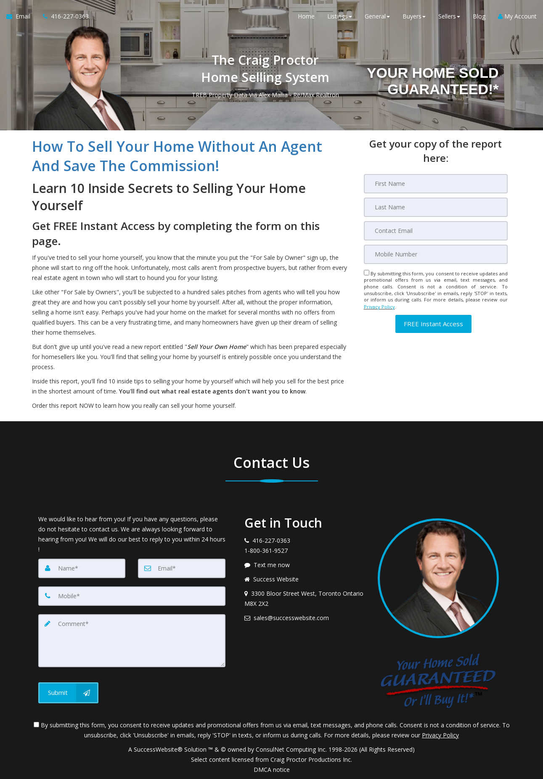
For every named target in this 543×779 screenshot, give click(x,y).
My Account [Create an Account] (517, 17)
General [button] (377, 17)
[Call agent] (63, 16)
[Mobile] (436, 254)
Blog (479, 17)
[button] (433, 323)
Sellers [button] (449, 17)
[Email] (436, 230)
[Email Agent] (21, 16)
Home (306, 17)
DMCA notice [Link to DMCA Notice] (272, 770)
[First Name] (436, 183)
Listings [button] (339, 17)
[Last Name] (436, 207)
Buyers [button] (414, 17)
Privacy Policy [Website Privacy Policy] (379, 306)
